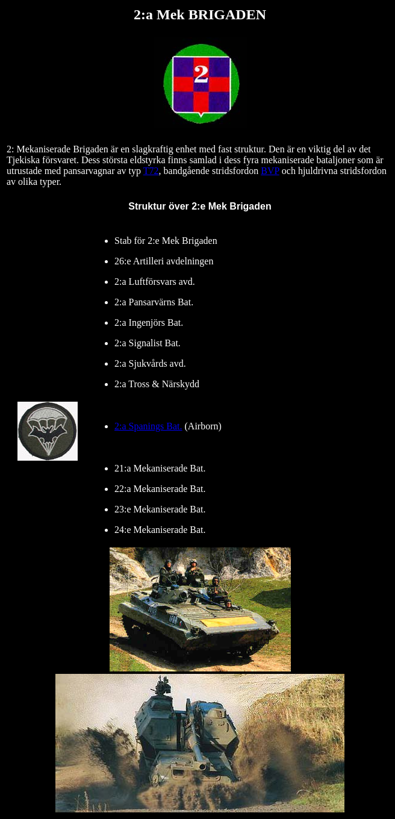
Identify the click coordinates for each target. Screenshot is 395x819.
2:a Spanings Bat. (148, 426)
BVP (270, 171)
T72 (151, 171)
